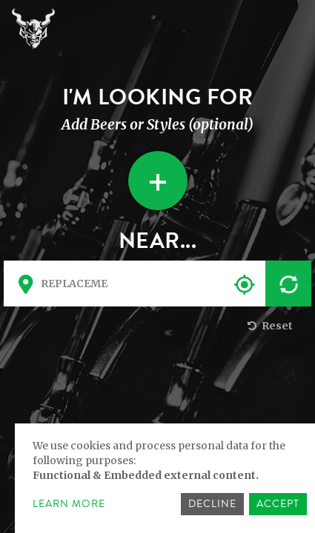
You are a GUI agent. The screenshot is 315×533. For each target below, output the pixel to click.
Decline (212, 504)
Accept (277, 504)
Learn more (69, 504)
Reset (269, 325)
